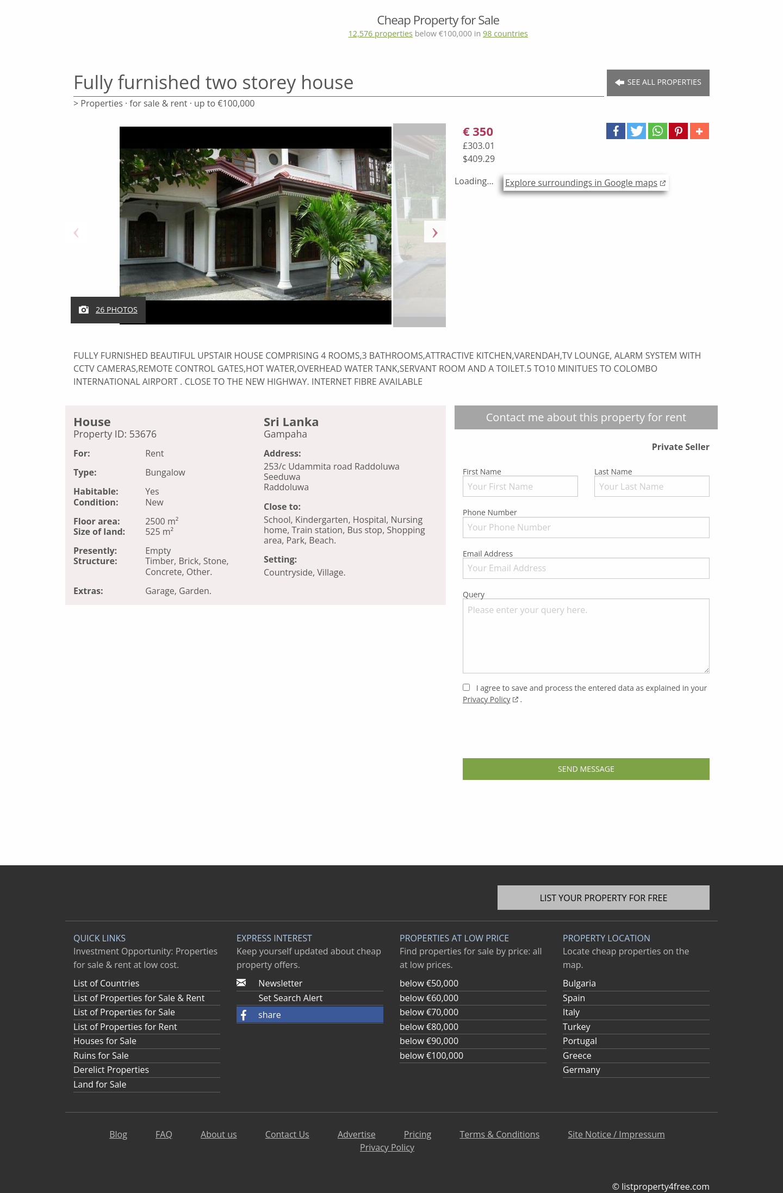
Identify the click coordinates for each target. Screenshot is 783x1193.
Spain (574, 998)
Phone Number (586, 522)
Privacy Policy (486, 699)
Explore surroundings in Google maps (581, 183)
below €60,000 (429, 998)
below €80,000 (429, 1027)
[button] (615, 131)
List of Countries (106, 983)
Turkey (577, 1027)
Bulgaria (579, 983)
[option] (256, 231)
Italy (571, 1012)
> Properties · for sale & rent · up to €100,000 (163, 103)
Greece (577, 1055)
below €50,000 (429, 983)
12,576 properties (380, 33)
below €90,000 (429, 1041)
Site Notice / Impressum (616, 1134)
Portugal (580, 1041)
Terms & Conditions (499, 1134)
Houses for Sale (104, 1041)
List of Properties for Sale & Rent (138, 998)
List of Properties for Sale (124, 1012)
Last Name (652, 481)
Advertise (357, 1134)
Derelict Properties (111, 1070)
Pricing (417, 1134)
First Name (520, 481)
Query (586, 631)
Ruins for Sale (101, 1055)
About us (219, 1134)
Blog (118, 1134)
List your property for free (604, 898)
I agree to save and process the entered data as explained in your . (585, 693)
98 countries (505, 33)
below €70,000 (429, 1012)
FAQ (164, 1134)
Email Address (586, 563)
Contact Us (287, 1134)
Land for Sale (99, 1084)
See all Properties (658, 82)
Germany (581, 1070)
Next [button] (435, 231)
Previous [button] (76, 231)
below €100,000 (431, 1055)
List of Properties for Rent (125, 1027)
